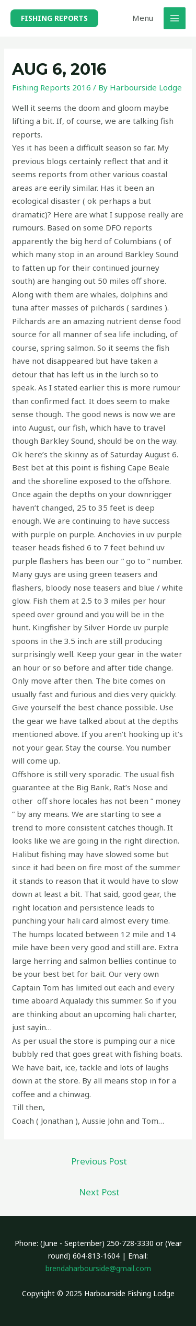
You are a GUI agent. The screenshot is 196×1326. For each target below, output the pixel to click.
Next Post (99, 1192)
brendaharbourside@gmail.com (98, 1268)
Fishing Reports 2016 (51, 87)
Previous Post (99, 1161)
